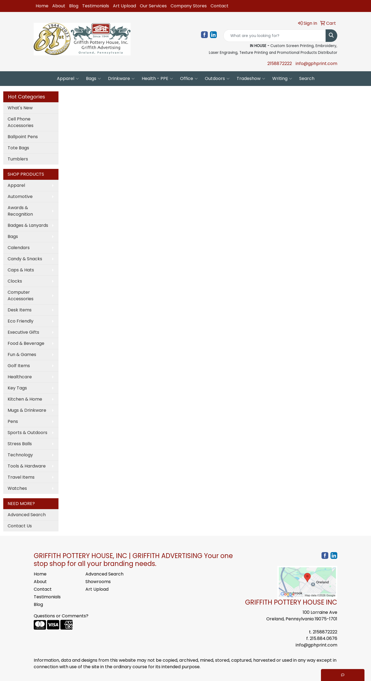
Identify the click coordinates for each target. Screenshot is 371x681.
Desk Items (20, 310)
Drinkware (121, 78)
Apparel (68, 78)
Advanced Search (27, 515)
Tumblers (18, 159)
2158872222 (279, 63)
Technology (20, 455)
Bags (93, 78)
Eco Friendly (20, 321)
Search (306, 78)
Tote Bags (18, 148)
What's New (20, 108)
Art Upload (124, 6)
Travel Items (21, 477)
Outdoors (217, 78)
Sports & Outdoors (27, 432)
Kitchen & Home (25, 399)
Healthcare (20, 377)
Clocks (15, 281)
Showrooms (98, 581)
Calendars (19, 247)
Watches (17, 488)
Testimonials (95, 6)
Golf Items (19, 366)
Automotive (20, 196)
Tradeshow (251, 78)
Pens (13, 421)
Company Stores (189, 6)
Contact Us (20, 526)
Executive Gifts (23, 332)
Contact (219, 6)
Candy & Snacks (25, 259)
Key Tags (17, 388)
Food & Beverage (26, 343)
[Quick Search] (274, 35)
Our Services (153, 6)
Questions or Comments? (61, 616)
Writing (282, 78)
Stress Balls (20, 444)
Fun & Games (22, 354)
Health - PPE (157, 78)
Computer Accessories (20, 295)
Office (189, 78)
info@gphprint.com (316, 63)
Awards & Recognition (20, 211)
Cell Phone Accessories (20, 122)
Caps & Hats (21, 270)
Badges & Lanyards (28, 225)
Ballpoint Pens (23, 137)
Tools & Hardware (27, 466)
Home (42, 6)
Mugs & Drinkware (27, 410)
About (58, 6)
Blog (73, 6)
